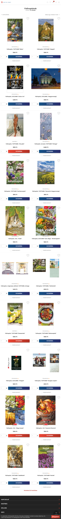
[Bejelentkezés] (56, 2)
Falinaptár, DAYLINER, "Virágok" (15, 380)
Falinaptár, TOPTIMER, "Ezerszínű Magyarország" (46, 191)
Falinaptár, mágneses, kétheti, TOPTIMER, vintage (15, 286)
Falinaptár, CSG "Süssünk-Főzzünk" (46, 428)
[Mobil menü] (58, 2)
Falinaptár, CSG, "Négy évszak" (15, 428)
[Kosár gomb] (53, 2)
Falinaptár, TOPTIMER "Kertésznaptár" (15, 191)
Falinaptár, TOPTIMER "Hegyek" (46, 49)
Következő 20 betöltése (30, 490)
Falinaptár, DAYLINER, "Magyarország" (46, 96)
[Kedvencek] (50, 2)
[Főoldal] (6, 2)
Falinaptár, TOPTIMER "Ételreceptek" (46, 333)
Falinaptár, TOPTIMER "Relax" (15, 49)
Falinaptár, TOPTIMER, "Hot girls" (15, 144)
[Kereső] (47, 2)
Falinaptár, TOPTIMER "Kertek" (46, 475)
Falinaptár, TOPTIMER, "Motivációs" (46, 286)
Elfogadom (55, 516)
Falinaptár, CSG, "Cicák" (15, 238)
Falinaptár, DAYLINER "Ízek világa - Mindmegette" (46, 238)
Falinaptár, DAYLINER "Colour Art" (15, 96)
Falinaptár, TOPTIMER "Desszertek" (15, 333)
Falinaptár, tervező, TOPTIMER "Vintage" (46, 144)
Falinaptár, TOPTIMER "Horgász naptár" (46, 380)
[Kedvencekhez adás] (28, 18)
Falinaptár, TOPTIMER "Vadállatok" (15, 475)
